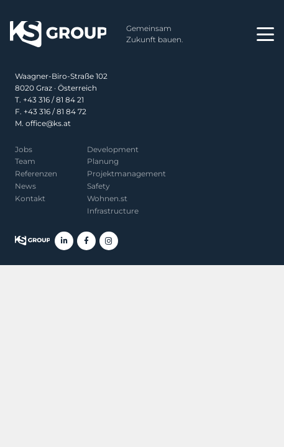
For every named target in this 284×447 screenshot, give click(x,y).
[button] (265, 34)
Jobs (23, 149)
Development (113, 149)
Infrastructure (113, 210)
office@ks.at (48, 123)
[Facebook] (86, 241)
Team (25, 161)
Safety (98, 186)
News (25, 186)
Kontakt (30, 198)
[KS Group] (58, 34)
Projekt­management (126, 173)
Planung (103, 161)
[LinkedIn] (64, 241)
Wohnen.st (107, 198)
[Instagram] (108, 241)
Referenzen (36, 173)
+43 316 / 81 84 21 (53, 99)
